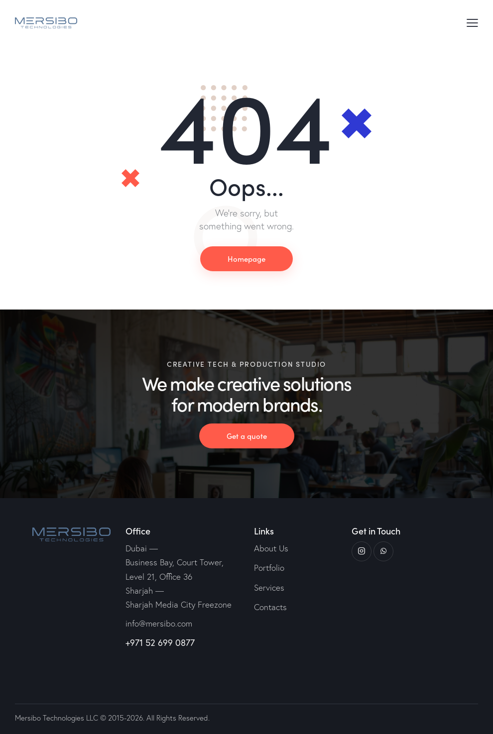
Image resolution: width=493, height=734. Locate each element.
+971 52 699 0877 (160, 642)
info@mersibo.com (158, 623)
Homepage (246, 258)
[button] (472, 22)
